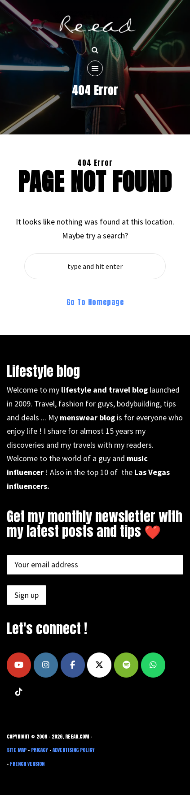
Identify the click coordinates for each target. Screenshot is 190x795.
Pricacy (39, 750)
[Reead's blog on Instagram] (46, 665)
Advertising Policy (74, 750)
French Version (27, 764)
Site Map (17, 750)
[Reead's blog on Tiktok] (19, 691)
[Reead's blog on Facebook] (73, 665)
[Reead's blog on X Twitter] (99, 665)
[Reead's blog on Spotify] (126, 665)
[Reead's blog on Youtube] (19, 665)
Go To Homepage (95, 302)
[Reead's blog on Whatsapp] (153, 665)
